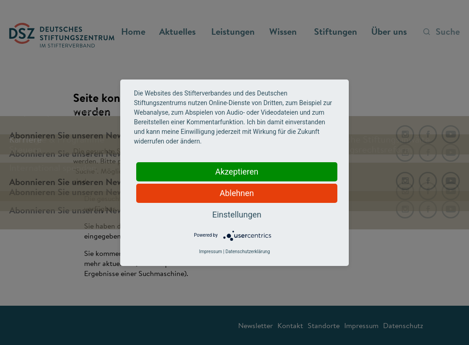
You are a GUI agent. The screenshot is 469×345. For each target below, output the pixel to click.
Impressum (210, 251)
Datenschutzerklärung (247, 251)
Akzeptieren (237, 171)
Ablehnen (236, 193)
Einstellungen (236, 214)
